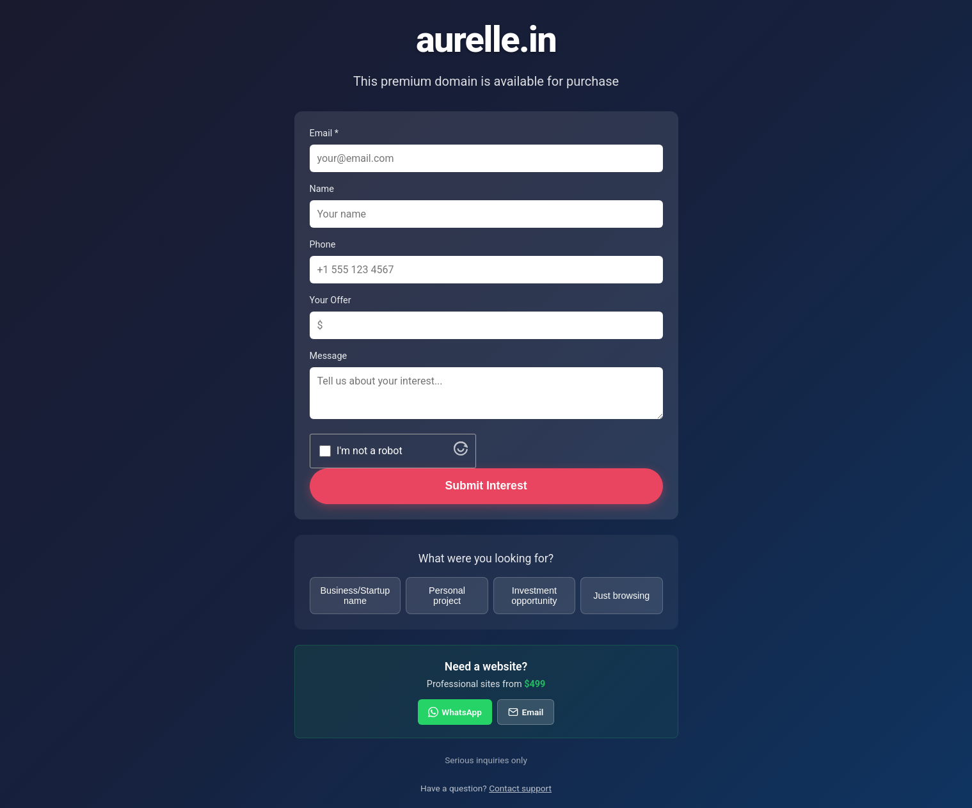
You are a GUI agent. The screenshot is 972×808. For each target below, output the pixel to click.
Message (328, 356)
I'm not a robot (369, 451)
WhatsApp (455, 712)
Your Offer (330, 300)
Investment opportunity (534, 595)
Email (525, 712)
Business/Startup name (355, 595)
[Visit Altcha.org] (461, 452)
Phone (323, 244)
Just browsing (621, 595)
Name (322, 189)
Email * (324, 133)
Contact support (520, 788)
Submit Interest (486, 485)
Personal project (447, 595)
